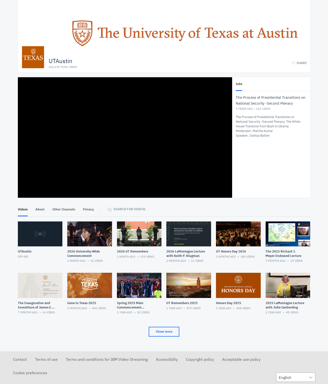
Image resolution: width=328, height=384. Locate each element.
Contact (20, 359)
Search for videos (129, 209)
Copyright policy (200, 359)
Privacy (88, 209)
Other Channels (63, 209)
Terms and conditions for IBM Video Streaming (107, 359)
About (40, 209)
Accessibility (167, 359)
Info (239, 84)
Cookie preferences (30, 372)
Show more (164, 331)
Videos (23, 209)
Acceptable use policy (241, 359)
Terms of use (46, 359)
